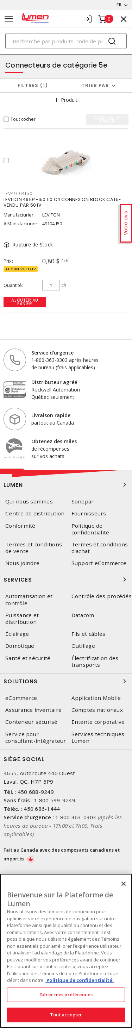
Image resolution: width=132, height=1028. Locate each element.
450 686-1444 (42, 808)
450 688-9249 (36, 791)
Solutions (66, 681)
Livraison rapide (50, 415)
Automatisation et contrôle (28, 599)
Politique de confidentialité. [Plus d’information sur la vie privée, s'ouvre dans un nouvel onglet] (79, 980)
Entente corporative (98, 722)
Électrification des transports (95, 661)
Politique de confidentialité (90, 529)
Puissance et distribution (22, 618)
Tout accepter (66, 1014)
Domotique (19, 645)
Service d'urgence (52, 352)
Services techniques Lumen (98, 737)
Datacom (82, 615)
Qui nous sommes (29, 501)
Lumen (66, 485)
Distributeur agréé (54, 382)
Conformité (20, 525)
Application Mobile (96, 698)
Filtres (33, 85)
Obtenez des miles (54, 441)
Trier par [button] (95, 85)
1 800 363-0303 (75, 817)
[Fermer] (123, 883)
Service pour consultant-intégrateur (35, 737)
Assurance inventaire (33, 710)
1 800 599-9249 (54, 800)
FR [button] (119, 5)
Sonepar (82, 501)
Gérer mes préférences (66, 994)
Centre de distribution (35, 513)
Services (66, 579)
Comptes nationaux (97, 710)
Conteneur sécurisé (31, 722)
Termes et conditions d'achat (99, 547)
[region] (66, 951)
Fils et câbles (88, 634)
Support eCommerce (98, 563)
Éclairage (17, 634)
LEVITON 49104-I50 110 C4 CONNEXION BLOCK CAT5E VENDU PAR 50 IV (62, 202)
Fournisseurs (88, 513)
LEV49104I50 (18, 193)
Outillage (83, 645)
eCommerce (21, 698)
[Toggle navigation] (9, 19)
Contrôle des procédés (101, 596)
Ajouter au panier (24, 302)
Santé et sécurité (27, 658)
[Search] (66, 41)
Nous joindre (22, 563)
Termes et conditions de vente (33, 547)
